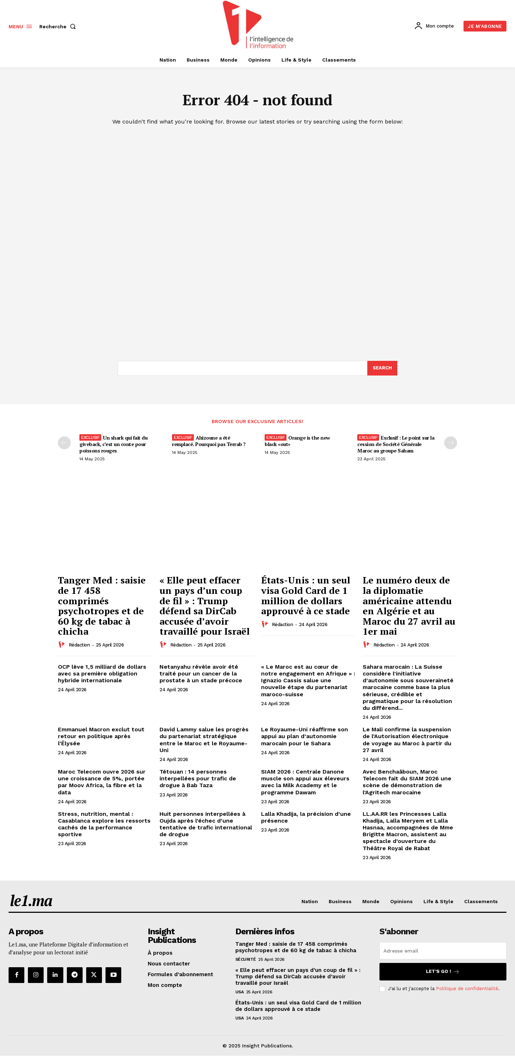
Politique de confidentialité (467, 989)
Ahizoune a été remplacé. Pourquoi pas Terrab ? (209, 441)
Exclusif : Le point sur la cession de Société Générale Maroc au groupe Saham (395, 444)
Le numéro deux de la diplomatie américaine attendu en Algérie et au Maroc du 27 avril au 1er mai (409, 606)
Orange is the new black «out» (297, 441)
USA (239, 991)
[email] (442, 950)
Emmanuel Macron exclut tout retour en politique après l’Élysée (101, 736)
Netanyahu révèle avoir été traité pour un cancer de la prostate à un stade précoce (201, 673)
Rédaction (79, 645)
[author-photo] (62, 645)
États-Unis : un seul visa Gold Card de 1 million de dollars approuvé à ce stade (305, 595)
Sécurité (245, 959)
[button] (59, 26)
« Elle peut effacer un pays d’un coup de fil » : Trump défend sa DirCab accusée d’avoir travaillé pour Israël (205, 606)
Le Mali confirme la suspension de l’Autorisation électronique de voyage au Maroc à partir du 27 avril (407, 740)
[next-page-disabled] (450, 443)
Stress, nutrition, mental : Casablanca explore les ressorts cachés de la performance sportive (104, 824)
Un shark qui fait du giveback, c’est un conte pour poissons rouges (113, 444)
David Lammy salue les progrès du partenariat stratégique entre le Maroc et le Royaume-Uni (204, 740)
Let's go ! (443, 971)
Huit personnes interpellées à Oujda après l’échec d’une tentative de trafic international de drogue (206, 824)
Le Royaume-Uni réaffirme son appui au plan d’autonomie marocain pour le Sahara (304, 736)
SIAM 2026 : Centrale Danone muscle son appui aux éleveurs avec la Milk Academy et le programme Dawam (305, 782)
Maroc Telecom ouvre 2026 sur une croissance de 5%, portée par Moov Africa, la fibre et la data (102, 782)
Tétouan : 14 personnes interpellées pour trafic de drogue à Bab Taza (198, 779)
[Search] (382, 368)
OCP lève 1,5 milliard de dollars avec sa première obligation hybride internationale (102, 673)
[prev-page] (64, 443)
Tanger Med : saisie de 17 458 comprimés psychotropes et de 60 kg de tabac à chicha (102, 606)
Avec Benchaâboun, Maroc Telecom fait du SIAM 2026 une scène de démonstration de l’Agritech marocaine (407, 782)
